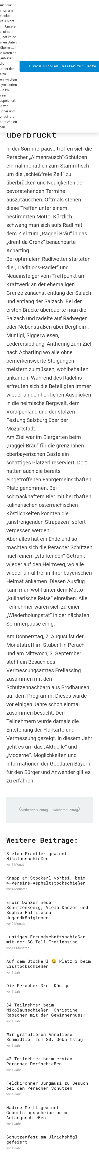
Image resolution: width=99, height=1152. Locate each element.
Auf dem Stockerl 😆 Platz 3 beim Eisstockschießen (48, 963)
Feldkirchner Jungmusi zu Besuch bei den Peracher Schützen (47, 1085)
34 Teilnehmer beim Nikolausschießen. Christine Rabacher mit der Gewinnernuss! (46, 1010)
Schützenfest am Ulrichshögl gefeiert (42, 1139)
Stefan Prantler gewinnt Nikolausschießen (36, 856)
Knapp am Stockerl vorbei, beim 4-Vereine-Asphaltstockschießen (46, 880)
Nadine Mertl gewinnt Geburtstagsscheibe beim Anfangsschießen (36, 1112)
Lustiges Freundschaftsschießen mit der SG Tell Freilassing (46, 939)
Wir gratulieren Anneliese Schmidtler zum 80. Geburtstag (44, 1037)
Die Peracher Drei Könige (38, 985)
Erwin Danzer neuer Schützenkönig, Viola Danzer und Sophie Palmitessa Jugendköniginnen (47, 909)
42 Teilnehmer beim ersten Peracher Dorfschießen (39, 1061)
